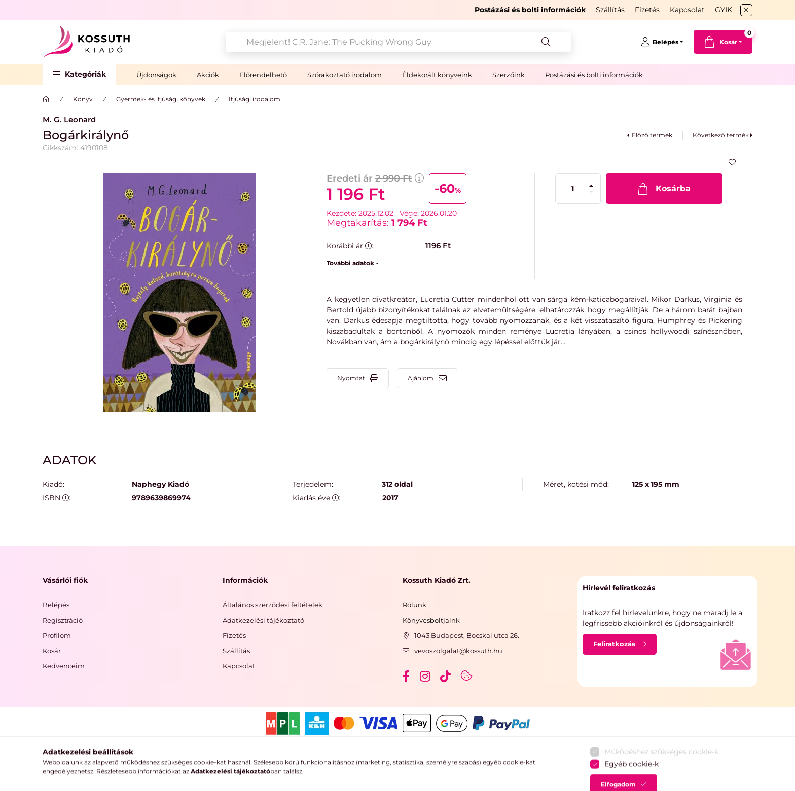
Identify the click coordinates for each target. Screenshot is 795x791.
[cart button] (723, 42)
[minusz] (591, 192)
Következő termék (721, 135)
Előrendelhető (263, 74)
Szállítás (610, 9)
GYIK (723, 9)
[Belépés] (662, 42)
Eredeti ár (375, 178)
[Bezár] (746, 10)
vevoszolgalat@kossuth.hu (458, 650)
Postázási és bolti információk (594, 74)
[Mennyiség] (573, 188)
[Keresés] (546, 42)
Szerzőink (508, 74)
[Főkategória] (46, 99)
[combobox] (398, 42)
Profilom (57, 635)
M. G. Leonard (69, 119)
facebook (405, 676)
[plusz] (591, 186)
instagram (426, 676)
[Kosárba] (664, 188)
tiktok (446, 676)
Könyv (83, 99)
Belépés (56, 605)
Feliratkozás (614, 644)
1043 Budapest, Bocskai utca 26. (466, 635)
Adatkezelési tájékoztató (263, 620)
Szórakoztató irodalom (344, 74)
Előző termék (652, 135)
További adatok (350, 263)
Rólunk (414, 605)
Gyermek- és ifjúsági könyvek (160, 99)
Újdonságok (156, 74)
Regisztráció (63, 620)
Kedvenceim (64, 666)
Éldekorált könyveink (437, 74)
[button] (79, 74)
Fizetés (647, 9)
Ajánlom (420, 378)
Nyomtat (351, 378)
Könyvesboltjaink (431, 620)
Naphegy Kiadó (160, 484)
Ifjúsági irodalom (254, 99)
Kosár (52, 650)
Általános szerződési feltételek (272, 605)
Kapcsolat (687, 9)
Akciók (208, 74)
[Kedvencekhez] (732, 162)
